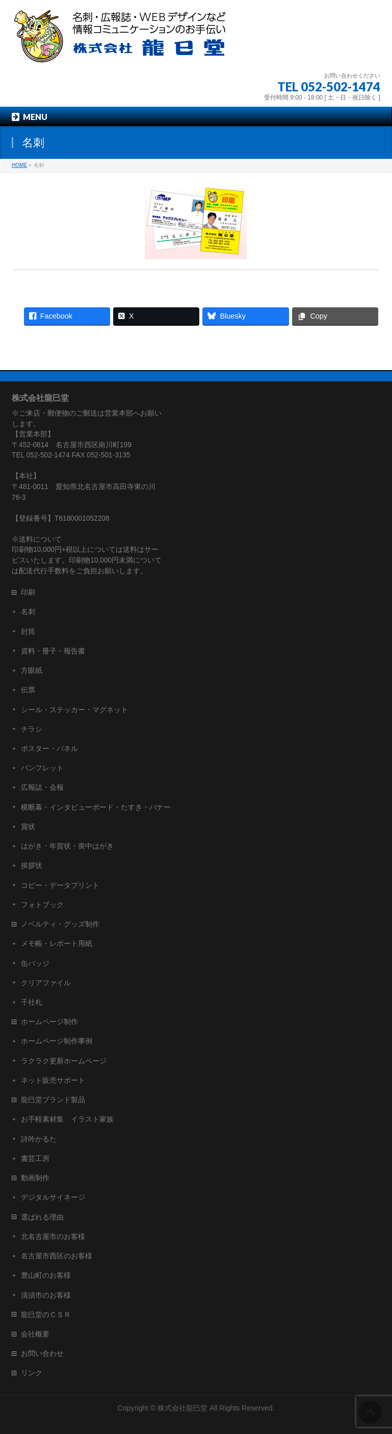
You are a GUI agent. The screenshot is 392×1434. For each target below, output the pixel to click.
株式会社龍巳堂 (184, 1408)
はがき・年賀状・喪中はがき (67, 846)
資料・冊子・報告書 (53, 651)
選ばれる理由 (42, 1217)
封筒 (28, 631)
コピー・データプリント (60, 885)
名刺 (28, 611)
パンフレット (42, 768)
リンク (31, 1373)
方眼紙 (31, 670)
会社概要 (35, 1334)
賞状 (28, 826)
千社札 (31, 1002)
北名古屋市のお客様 (53, 1236)
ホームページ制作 (49, 1021)
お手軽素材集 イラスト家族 (67, 1119)
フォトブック (42, 905)
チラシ (31, 729)
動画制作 (35, 1178)
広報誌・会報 (42, 787)
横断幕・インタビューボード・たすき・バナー (96, 807)
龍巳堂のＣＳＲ (46, 1314)
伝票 (28, 690)
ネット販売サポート (53, 1080)
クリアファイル (46, 983)
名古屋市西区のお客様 (56, 1256)
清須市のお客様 (46, 1295)
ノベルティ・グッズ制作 (60, 924)
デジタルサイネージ (53, 1197)
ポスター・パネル (49, 748)
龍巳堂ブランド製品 (53, 1100)
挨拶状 (31, 865)
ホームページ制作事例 (56, 1041)
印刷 (28, 592)
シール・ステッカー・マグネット (74, 710)
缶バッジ (35, 963)
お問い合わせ (42, 1353)
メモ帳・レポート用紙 (56, 943)
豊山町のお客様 (46, 1275)
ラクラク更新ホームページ (64, 1061)
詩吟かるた (39, 1139)
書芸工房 (35, 1158)
